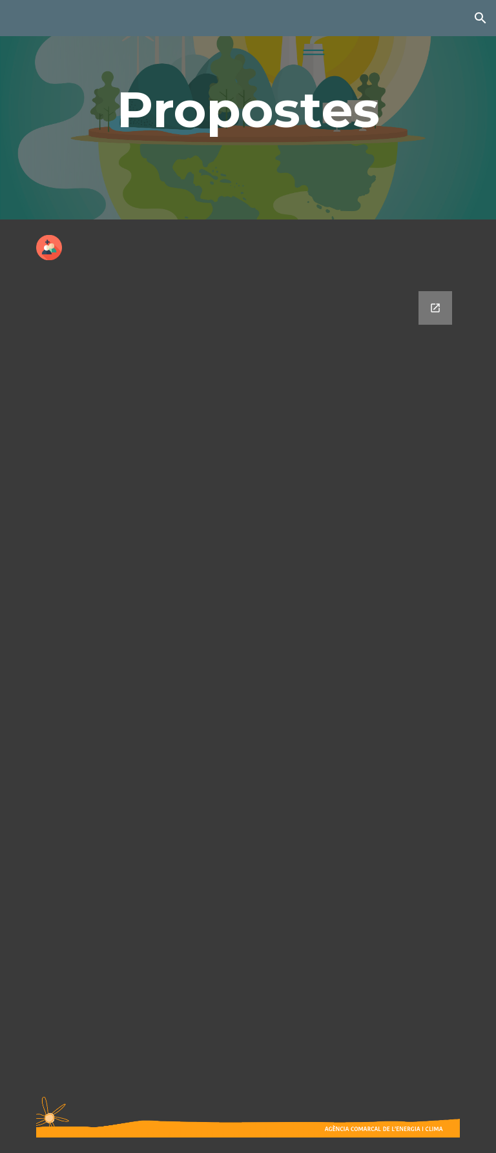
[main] (247, 110)
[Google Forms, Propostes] (247, 678)
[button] (480, 18)
